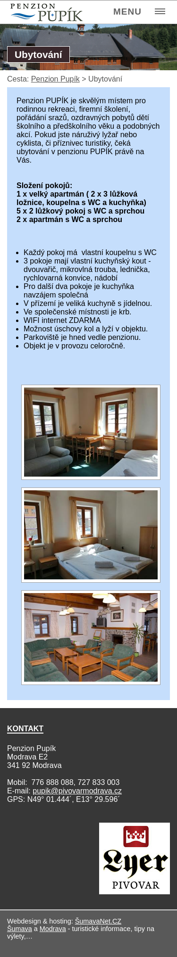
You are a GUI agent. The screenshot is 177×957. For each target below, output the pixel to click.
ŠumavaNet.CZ (98, 921)
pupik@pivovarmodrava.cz (77, 791)
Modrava (53, 928)
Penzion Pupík (55, 79)
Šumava (19, 928)
